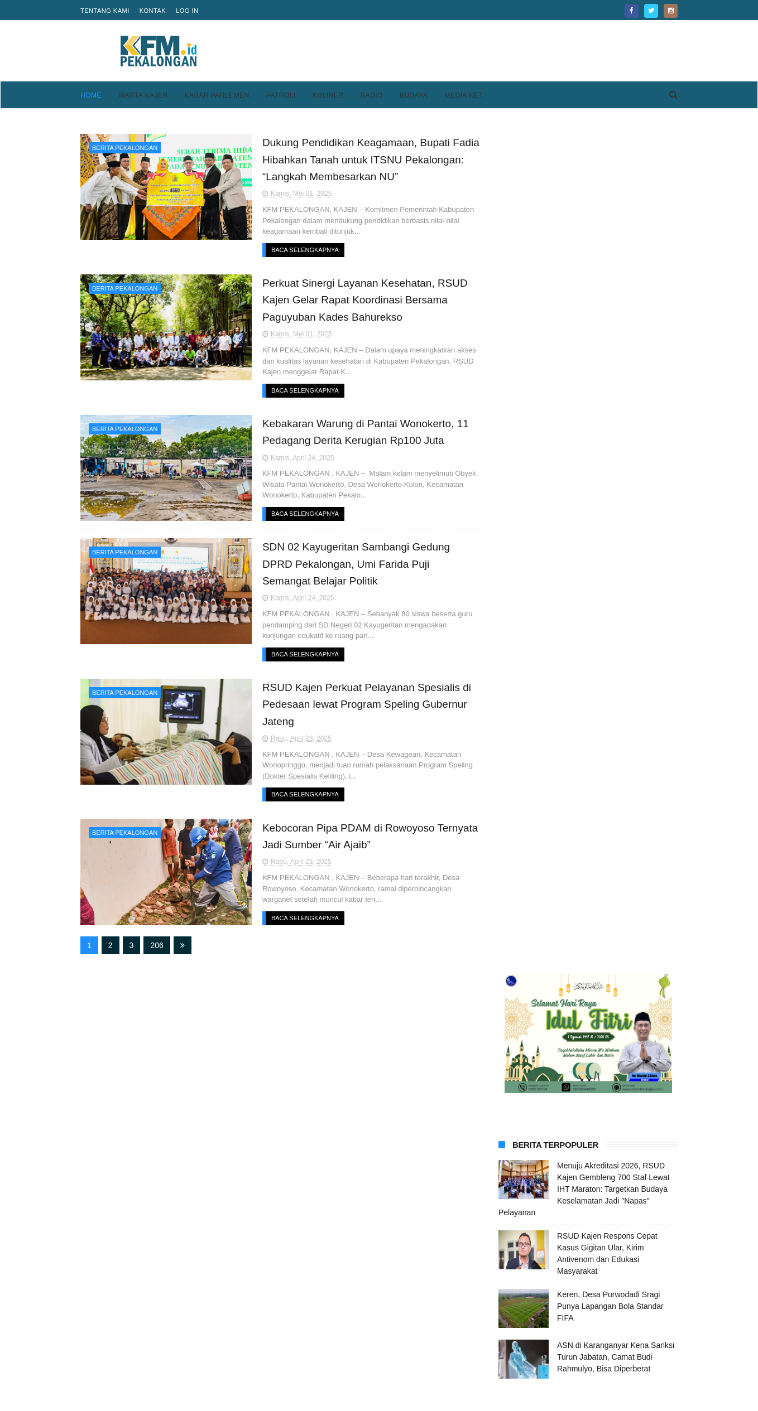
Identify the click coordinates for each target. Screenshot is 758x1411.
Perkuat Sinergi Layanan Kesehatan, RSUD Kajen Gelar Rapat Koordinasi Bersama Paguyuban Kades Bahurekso (356, 300)
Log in (187, 10)
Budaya (414, 95)
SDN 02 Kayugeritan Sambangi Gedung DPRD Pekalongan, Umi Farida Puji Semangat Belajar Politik (362, 564)
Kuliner (328, 95)
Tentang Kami (104, 10)
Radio (371, 95)
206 (156, 945)
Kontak (153, 10)
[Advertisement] (474, 51)
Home (91, 95)
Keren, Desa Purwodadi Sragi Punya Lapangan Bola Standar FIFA (610, 469)
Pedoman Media (313, 1364)
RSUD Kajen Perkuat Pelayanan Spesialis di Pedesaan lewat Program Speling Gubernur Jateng (358, 704)
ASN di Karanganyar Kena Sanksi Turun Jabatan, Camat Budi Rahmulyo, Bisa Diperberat (615, 520)
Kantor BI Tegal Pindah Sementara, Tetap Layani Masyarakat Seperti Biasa (601, 916)
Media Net (463, 95)
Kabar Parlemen (217, 95)
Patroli (281, 95)
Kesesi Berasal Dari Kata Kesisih (614, 853)
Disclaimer (506, 1364)
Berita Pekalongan (124, 147)
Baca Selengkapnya (296, 250)
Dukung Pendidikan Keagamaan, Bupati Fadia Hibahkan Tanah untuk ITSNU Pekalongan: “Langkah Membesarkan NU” (362, 159)
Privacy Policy (513, 1351)
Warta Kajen (143, 95)
